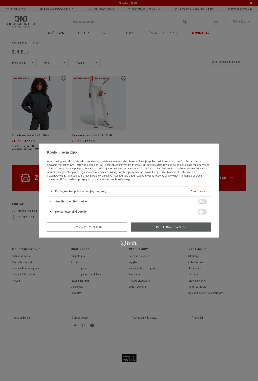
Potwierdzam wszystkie (171, 227)
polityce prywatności (86, 168)
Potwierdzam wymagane (87, 227)
